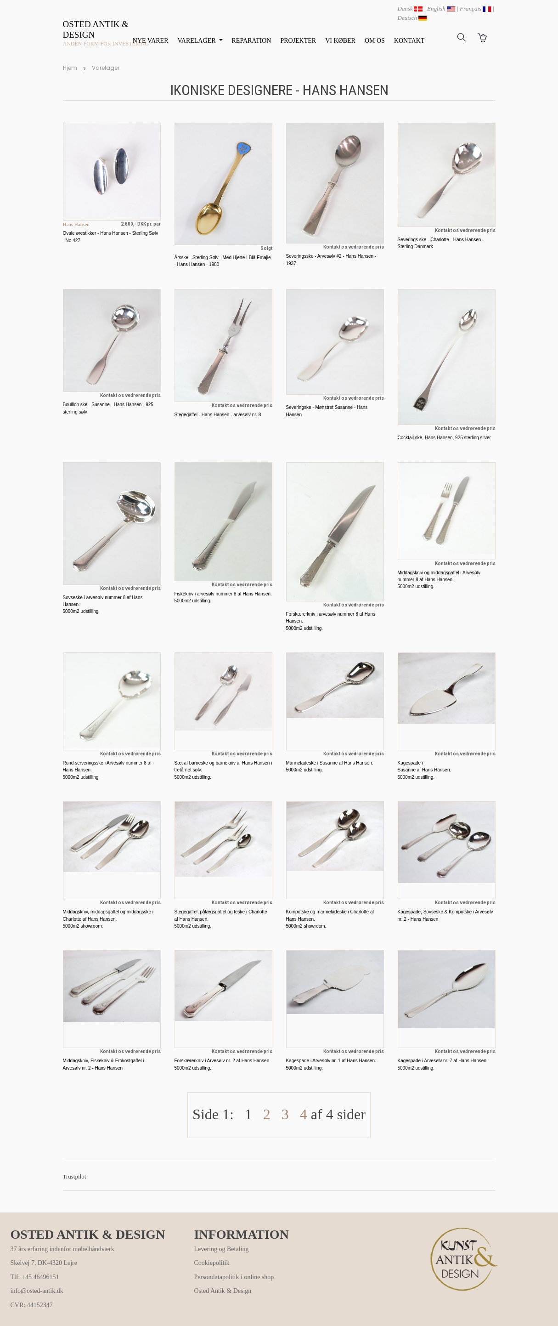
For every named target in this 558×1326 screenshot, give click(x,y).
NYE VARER (151, 40)
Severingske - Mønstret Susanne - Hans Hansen (327, 411)
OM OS (375, 40)
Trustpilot (74, 1176)
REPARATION (251, 40)
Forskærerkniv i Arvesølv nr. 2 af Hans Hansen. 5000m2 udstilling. (223, 1064)
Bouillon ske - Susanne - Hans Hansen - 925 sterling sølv (108, 408)
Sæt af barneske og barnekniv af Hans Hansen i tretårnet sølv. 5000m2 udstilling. (223, 770)
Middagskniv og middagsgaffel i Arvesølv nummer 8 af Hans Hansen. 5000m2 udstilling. (439, 579)
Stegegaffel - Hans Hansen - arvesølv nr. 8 (218, 414)
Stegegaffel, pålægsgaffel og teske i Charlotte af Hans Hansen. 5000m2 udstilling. (221, 919)
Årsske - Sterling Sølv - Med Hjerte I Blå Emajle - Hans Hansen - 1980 (223, 261)
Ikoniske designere (231, 90)
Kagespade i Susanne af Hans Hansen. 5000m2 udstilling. (424, 770)
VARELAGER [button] (197, 40)
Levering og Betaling (221, 1249)
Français (475, 8)
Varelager (105, 68)
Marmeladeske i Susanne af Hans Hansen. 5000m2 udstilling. (329, 766)
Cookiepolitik (212, 1262)
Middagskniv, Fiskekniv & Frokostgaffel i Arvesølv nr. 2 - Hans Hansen (103, 1064)
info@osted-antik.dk (37, 1290)
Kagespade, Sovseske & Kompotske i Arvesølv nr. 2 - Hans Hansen (445, 915)
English (441, 8)
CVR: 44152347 (32, 1305)
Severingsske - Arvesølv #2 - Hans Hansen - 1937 (331, 260)
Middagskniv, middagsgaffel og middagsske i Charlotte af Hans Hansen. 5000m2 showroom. (108, 919)
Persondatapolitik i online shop (234, 1277)
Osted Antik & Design (223, 1290)
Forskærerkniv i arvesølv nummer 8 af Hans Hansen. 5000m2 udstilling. (331, 621)
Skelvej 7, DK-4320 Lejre (44, 1262)
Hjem (70, 68)
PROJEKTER (298, 40)
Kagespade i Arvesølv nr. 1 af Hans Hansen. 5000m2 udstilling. (331, 1064)
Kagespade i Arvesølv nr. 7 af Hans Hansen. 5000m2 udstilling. (443, 1064)
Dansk (410, 8)
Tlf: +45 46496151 (35, 1277)
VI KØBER (340, 40)
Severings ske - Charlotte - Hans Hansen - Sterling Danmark (441, 243)
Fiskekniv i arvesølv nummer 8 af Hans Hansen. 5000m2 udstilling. (223, 597)
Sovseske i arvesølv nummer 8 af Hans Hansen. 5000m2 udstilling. (103, 604)
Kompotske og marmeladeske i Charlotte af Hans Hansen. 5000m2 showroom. (330, 919)
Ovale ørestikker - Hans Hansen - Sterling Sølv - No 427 (110, 237)
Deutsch (412, 17)
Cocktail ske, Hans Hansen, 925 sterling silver (444, 437)
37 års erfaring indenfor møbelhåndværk (62, 1249)
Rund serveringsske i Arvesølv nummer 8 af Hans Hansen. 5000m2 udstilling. (107, 770)
